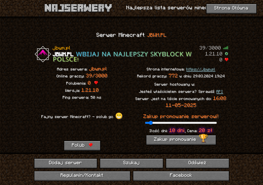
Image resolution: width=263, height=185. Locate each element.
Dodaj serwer (65, 163)
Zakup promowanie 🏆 (181, 139)
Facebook (181, 175)
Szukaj (131, 163)
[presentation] (82, 131)
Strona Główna (231, 8)
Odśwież (197, 163)
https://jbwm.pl (200, 69)
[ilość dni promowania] (181, 123)
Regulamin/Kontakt (82, 175)
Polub (82, 145)
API (219, 92)
